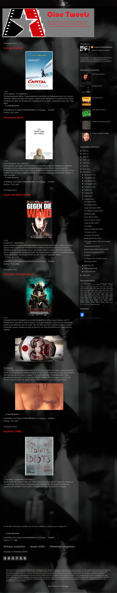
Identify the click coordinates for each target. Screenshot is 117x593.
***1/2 (12, 184)
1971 (89, 292)
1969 (81, 292)
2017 (85, 160)
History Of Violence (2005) (101, 121)
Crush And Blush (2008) (100, 133)
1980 (90, 294)
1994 (111, 296)
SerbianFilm (29, 373)
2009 (111, 300)
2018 (85, 157)
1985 (111, 294)
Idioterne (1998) (12, 431)
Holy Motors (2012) (98, 110)
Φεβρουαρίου (89, 268)
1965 (100, 290)
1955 (97, 288)
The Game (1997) (98, 74)
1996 (86, 298)
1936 (94, 286)
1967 (107, 290)
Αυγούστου (89, 187)
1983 (102, 294)
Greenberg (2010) (14, 117)
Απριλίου (88, 199)
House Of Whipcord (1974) (93, 229)
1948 (84, 288)
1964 (96, 290)
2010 (17, 184)
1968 (111, 290)
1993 (107, 296)
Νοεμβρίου (89, 178)
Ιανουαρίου (89, 271)
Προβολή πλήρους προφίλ (100, 50)
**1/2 (12, 112)
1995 (82, 298)
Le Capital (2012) (13, 48)
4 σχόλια (51, 537)
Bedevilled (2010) (90, 261)
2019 (85, 154)
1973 (96, 292)
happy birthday (95, 304)
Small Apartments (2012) (92, 238)
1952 (91, 288)
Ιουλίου (87, 190)
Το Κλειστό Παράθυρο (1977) (94, 252)
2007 (101, 300)
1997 (90, 298)
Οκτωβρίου (89, 181)
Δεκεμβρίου (89, 175)
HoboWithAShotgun (51, 377)
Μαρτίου (88, 265)
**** (11, 540)
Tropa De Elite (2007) (91, 223)
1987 (85, 296)
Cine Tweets (83, 312)
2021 (88, 304)
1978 (81, 294)
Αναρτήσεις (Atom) (21, 552)
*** (84, 284)
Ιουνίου (87, 193)
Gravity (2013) (97, 86)
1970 (85, 292)
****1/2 (97, 284)
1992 (103, 296)
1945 (111, 286)
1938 (101, 286)
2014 (85, 169)
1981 (94, 294)
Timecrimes (29, 370)
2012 (16, 112)
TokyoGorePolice (66, 373)
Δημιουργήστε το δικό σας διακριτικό (91, 318)
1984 (106, 294)
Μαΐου (87, 196)
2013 (85, 172)
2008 (105, 300)
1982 (98, 294)
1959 (111, 288)
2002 (111, 298)
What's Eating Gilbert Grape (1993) (96, 249)
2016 (85, 163)
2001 (107, 298)
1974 (100, 292)
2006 (96, 300)
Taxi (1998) (88, 226)
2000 (102, 298)
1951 (87, 288)
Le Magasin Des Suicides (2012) (95, 258)
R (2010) (87, 255)
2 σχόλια (51, 182)
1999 (99, 298)
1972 (92, 292)
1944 (107, 286)
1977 (111, 292)
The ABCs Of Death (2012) (18, 274)
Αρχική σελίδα (37, 546)
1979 (85, 294)
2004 (17, 264)
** (82, 284)
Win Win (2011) (97, 98)
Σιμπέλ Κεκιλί (44, 252)
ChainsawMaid (57, 375)
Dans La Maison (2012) (92, 220)
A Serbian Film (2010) (91, 235)
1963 (92, 290)
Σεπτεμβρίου (89, 184)
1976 (107, 292)
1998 (15, 540)
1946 (81, 288)
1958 (108, 288)
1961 (85, 290)
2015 (85, 166)
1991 (99, 296)
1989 (92, 296)
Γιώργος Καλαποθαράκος (26, 110)
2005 (91, 300)
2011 (87, 302)
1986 (81, 296)
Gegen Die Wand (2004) (17, 195)
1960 (81, 290)
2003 (82, 300)
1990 (96, 296)
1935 (90, 286)
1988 (89, 296)
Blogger (66, 586)
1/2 (84, 286)
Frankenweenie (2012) (92, 246)
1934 (87, 286)
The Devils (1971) (90, 232)
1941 (104, 286)
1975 (104, 292)
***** (93, 284)
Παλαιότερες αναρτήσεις (62, 546)
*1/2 (81, 287)
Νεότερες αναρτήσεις (14, 546)
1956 (101, 288)
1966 (103, 290)
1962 (88, 290)
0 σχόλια (51, 110)
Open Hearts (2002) (91, 217)
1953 (94, 288)
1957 (104, 288)
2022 (85, 151)
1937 (97, 286)
